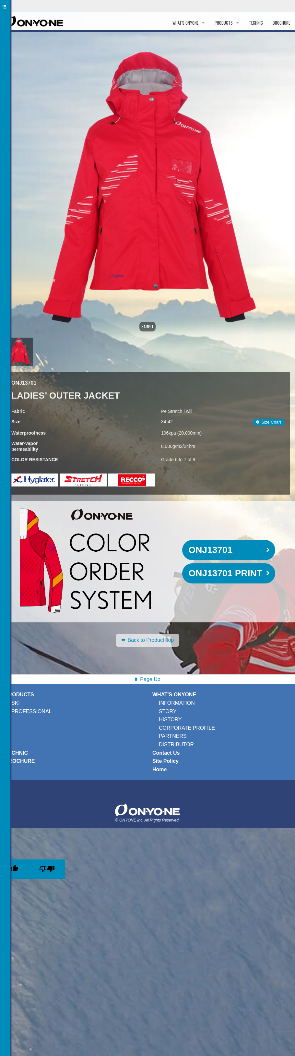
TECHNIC (256, 22)
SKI (15, 703)
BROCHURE (281, 22)
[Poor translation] (47, 869)
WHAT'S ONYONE (185, 22)
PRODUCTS (224, 22)
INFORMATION (177, 703)
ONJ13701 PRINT (225, 573)
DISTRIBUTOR (176, 744)
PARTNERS (173, 736)
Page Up (150, 679)
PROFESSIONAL (31, 711)
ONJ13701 (210, 550)
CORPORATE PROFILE (187, 728)
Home (159, 769)
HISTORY (170, 719)
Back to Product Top (147, 640)
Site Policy (165, 761)
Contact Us (166, 753)
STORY (168, 711)
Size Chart (268, 422)
